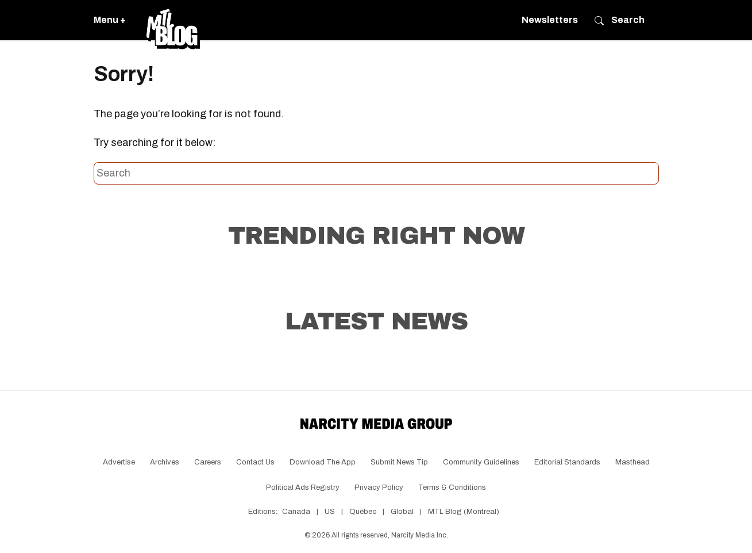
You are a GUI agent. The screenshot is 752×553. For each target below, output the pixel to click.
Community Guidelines (481, 462)
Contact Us (255, 462)
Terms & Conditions (452, 487)
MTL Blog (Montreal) (463, 512)
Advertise (119, 462)
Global (402, 512)
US (330, 512)
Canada (296, 512)
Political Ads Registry (303, 487)
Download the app (323, 462)
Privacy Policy (378, 487)
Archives (164, 462)
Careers (207, 462)
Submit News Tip (399, 462)
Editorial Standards (567, 462)
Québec (362, 512)
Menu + (110, 20)
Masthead (632, 462)
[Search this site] (376, 173)
